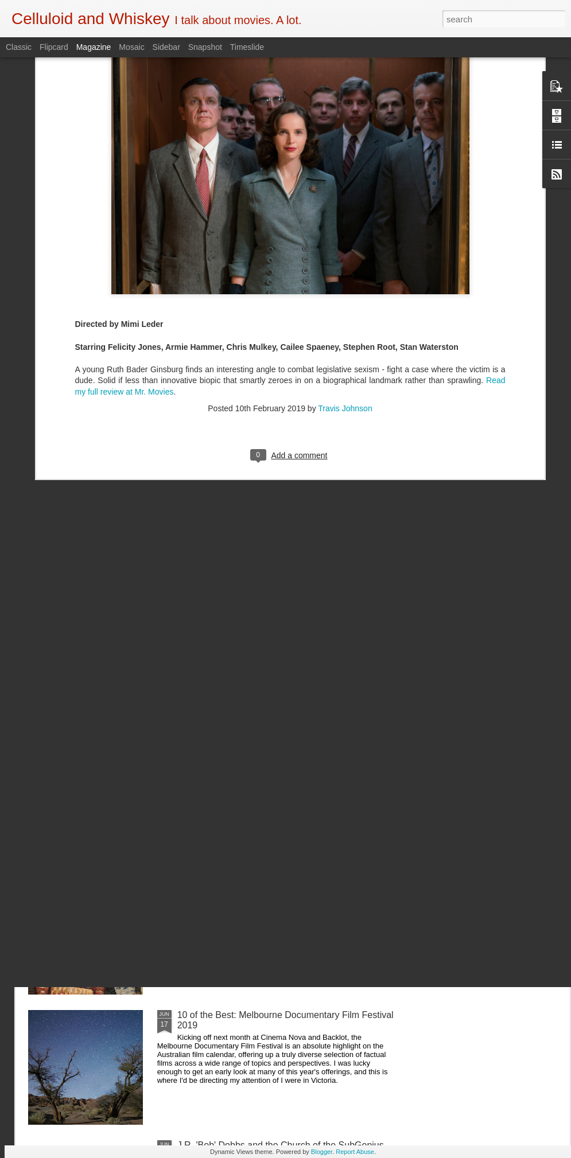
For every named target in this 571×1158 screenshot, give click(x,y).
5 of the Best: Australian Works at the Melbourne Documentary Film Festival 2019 (275, 890)
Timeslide (247, 47)
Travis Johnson (345, 288)
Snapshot (205, 47)
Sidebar (166, 47)
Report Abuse (355, 1151)
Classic (19, 47)
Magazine (93, 47)
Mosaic (131, 47)
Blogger (321, 1151)
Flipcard (54, 47)
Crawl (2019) (203, 754)
